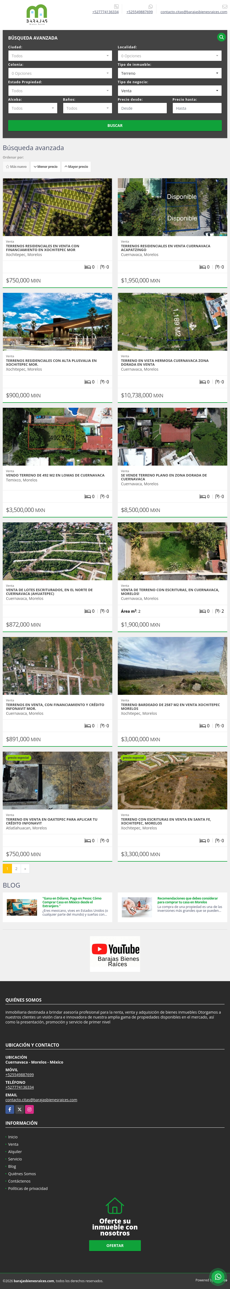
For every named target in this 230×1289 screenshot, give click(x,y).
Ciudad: (15, 47)
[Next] (25, 869)
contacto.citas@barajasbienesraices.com (41, 1099)
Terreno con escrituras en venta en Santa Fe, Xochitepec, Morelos (166, 821)
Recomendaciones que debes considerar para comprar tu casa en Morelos (188, 900)
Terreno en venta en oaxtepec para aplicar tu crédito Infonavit (51, 821)
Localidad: (127, 47)
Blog (12, 1166)
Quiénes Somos (22, 1173)
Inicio (13, 1136)
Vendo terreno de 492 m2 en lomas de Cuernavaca (55, 475)
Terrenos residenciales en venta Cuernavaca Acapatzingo (165, 248)
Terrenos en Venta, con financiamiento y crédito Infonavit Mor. (55, 706)
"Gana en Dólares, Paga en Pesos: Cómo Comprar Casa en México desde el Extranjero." (72, 902)
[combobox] (60, 55)
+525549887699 (139, 11)
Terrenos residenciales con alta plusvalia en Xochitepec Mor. (51, 362)
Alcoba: (15, 99)
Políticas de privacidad (28, 1188)
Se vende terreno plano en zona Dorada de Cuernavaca (164, 477)
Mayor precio (76, 166)
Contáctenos (19, 1181)
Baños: (69, 99)
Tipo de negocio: (133, 82)
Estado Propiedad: (25, 82)
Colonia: (15, 64)
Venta (13, 1144)
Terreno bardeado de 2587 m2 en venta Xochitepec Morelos (170, 706)
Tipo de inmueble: (135, 64)
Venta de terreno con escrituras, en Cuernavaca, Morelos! (170, 592)
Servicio (15, 1159)
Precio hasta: (184, 99)
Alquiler (15, 1151)
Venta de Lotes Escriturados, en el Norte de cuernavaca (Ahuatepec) (49, 592)
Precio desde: (130, 99)
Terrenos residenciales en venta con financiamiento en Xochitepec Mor (42, 248)
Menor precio (45, 166)
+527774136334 (105, 11)
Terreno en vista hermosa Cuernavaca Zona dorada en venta (164, 362)
